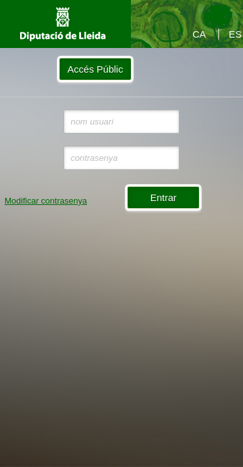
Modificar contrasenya (46, 201)
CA (199, 34)
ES (235, 34)
